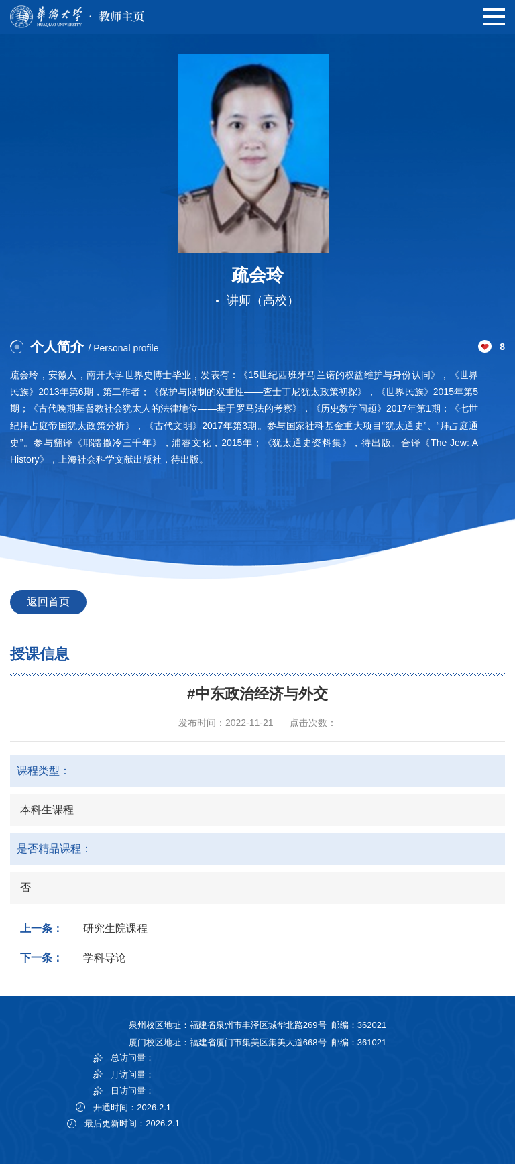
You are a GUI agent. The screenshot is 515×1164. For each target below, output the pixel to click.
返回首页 (48, 601)
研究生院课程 (115, 928)
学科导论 (104, 958)
